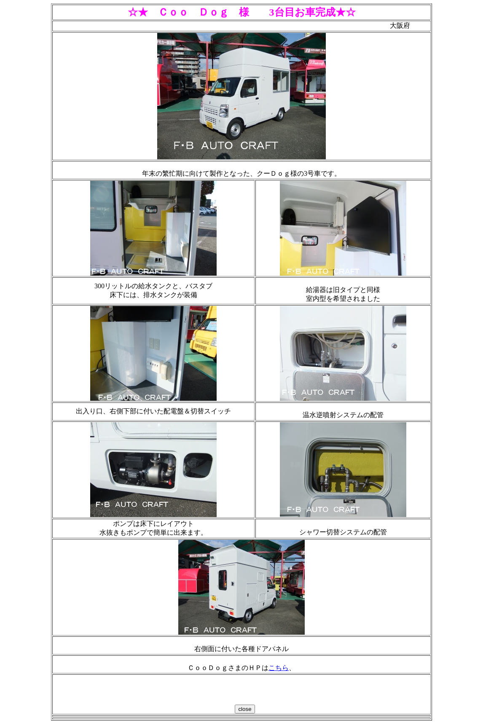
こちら (278, 667)
